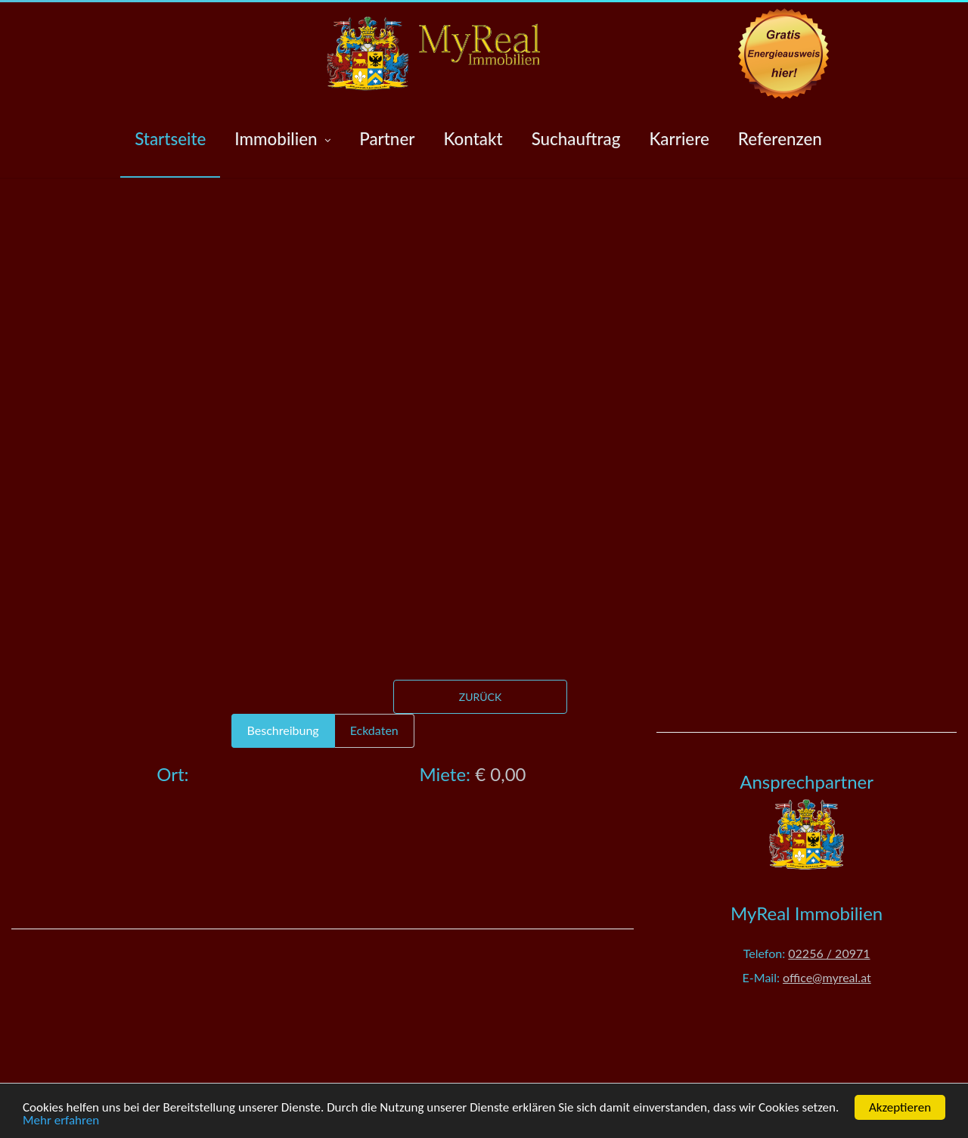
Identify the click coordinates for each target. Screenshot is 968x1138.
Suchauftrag (576, 139)
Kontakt (472, 139)
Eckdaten (374, 730)
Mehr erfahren (61, 1120)
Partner (386, 139)
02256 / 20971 (829, 953)
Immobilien (282, 139)
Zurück (480, 696)
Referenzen (780, 139)
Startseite (170, 139)
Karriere (679, 139)
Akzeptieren (900, 1107)
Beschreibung (283, 730)
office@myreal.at (827, 977)
